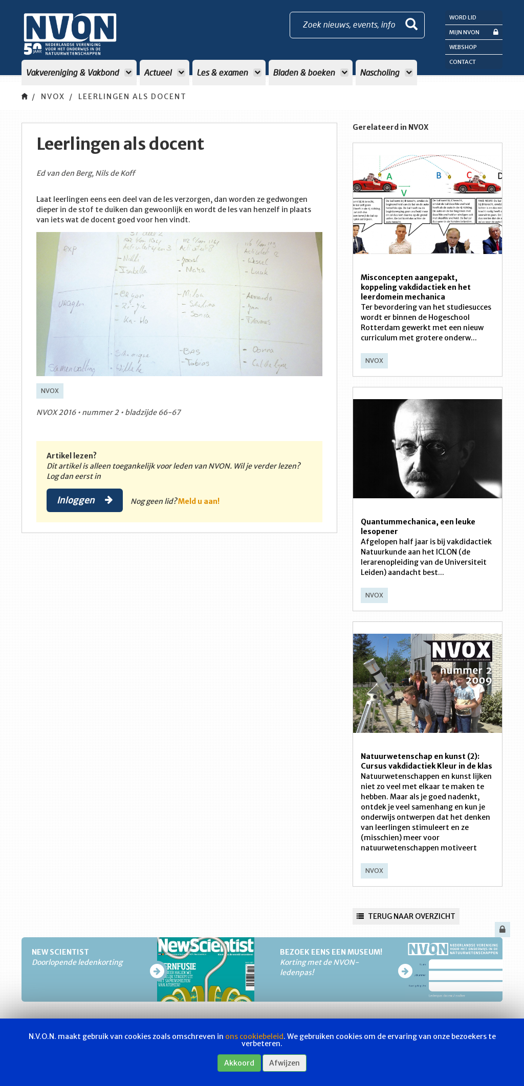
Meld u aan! (199, 501)
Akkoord (239, 1063)
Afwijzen (284, 1063)
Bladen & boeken (310, 72)
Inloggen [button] (85, 500)
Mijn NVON (473, 32)
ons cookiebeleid (254, 1036)
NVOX (53, 96)
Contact (462, 61)
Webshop (463, 47)
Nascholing (386, 72)
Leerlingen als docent (132, 96)
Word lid (462, 17)
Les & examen (228, 72)
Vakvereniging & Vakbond (79, 72)
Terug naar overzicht (406, 916)
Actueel (164, 72)
